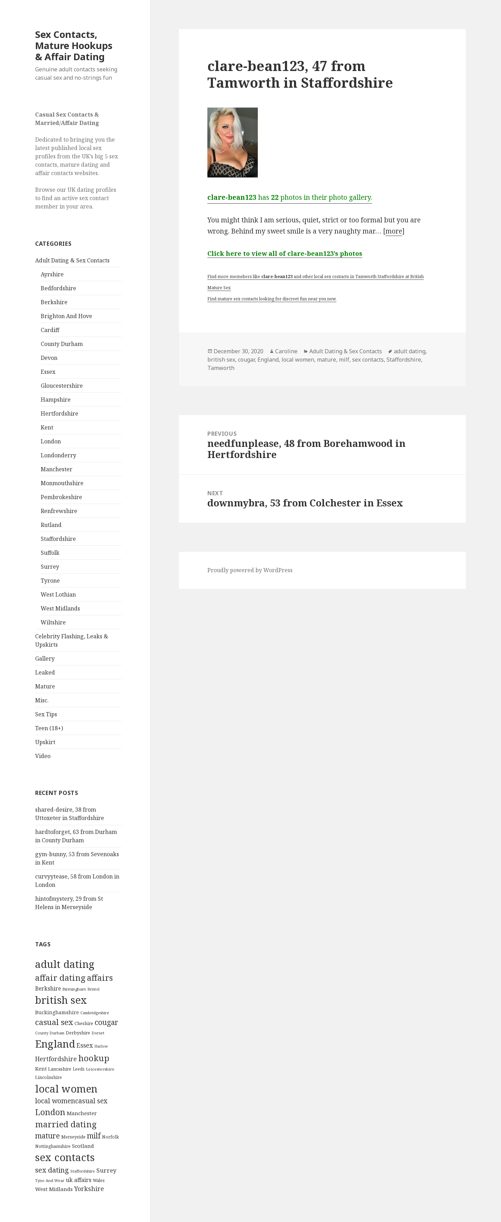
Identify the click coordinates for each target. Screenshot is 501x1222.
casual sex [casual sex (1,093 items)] (54, 1022)
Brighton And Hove (66, 316)
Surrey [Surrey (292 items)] (106, 1170)
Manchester (56, 469)
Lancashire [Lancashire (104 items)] (59, 1069)
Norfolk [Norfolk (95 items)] (110, 1137)
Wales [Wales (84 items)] (99, 1180)
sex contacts (368, 359)
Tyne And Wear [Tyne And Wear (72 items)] (49, 1180)
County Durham (62, 344)
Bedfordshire (58, 288)
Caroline (286, 351)
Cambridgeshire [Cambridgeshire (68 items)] (94, 1012)
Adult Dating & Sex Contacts (72, 260)
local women (297, 359)
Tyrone (50, 580)
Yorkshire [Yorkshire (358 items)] (89, 1188)
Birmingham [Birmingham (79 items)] (74, 989)
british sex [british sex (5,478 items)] (61, 1000)
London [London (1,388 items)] (50, 1112)
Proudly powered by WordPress (250, 570)
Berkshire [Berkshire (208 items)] (48, 988)
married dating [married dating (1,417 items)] (66, 1124)
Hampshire (56, 399)
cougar (246, 359)
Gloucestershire (62, 385)
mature (326, 359)
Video (42, 756)
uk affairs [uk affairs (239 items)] (79, 1180)
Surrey (50, 566)
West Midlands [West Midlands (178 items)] (54, 1188)
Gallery (45, 658)
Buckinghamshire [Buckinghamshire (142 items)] (57, 1012)
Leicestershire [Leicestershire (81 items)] (100, 1069)
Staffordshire (58, 539)
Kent (47, 427)
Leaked (45, 672)
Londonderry (58, 455)
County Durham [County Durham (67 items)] (49, 1032)
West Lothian (58, 594)
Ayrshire (52, 274)
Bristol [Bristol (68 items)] (93, 989)
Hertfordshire (59, 413)
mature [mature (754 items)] (47, 1136)
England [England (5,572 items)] (55, 1044)
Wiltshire (53, 622)
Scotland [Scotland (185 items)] (83, 1145)
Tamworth (220, 368)
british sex (221, 359)
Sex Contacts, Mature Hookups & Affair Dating (73, 45)
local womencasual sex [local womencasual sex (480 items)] (71, 1100)
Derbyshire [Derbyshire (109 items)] (78, 1033)
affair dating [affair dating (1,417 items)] (60, 977)
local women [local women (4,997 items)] (66, 1088)
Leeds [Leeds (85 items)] (79, 1069)
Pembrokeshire (61, 497)
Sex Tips (46, 714)
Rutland (51, 525)
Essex (48, 372)
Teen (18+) (49, 728)
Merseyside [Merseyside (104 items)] (73, 1137)
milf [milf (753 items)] (94, 1136)
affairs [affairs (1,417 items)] (100, 977)
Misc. (42, 700)
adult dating (410, 351)
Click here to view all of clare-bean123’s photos (284, 253)
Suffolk (50, 553)
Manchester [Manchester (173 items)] (82, 1113)
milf (344, 359)
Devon (49, 358)
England (268, 359)
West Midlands (60, 608)
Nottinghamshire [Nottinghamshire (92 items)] (53, 1146)
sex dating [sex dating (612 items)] (52, 1170)
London (51, 441)
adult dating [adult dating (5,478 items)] (64, 964)
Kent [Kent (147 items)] (41, 1068)
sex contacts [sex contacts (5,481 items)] (65, 1157)
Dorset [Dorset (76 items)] (98, 1032)
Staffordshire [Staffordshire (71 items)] (82, 1171)
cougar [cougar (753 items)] (106, 1022)
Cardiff (50, 330)
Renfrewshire (59, 511)
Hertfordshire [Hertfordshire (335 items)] (56, 1059)
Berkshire (54, 302)
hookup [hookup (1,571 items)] (93, 1058)
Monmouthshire (62, 483)
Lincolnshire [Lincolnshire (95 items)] (48, 1077)
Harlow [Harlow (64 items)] (101, 1046)
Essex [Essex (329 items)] (85, 1045)
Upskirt (45, 742)
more (393, 231)
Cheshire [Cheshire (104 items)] (83, 1023)
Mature (45, 686)
